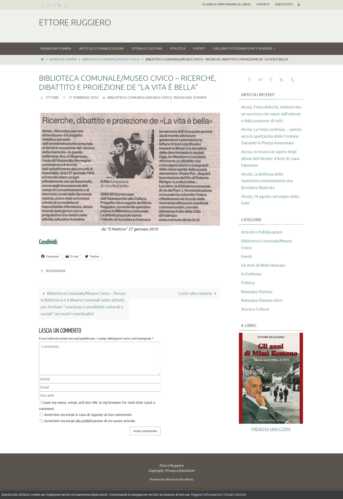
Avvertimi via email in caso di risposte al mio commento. (88, 414)
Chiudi (228, 495)
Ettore (52, 97)
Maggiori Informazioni (206, 495)
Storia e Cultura (255, 309)
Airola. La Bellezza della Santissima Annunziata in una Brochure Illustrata (267, 181)
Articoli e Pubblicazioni (261, 232)
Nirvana (170, 479)
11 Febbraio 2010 (83, 97)
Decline (240, 495)
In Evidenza (251, 274)
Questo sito (283, 4)
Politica (248, 282)
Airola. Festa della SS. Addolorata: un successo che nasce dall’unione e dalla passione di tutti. (271, 114)
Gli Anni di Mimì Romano (263, 265)
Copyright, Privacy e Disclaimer (171, 471)
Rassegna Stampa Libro (262, 300)
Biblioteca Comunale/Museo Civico (111, 59)
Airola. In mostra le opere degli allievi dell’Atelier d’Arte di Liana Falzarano (270, 158)
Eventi (246, 256)
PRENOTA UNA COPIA (271, 429)
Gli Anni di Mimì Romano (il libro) (226, 4)
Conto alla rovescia (198, 293)
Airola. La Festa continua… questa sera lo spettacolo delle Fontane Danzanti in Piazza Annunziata (271, 136)
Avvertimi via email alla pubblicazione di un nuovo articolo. (90, 421)
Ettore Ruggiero (75, 22)
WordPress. (186, 479)
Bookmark (56, 271)
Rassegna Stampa (63, 59)
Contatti (262, 4)
